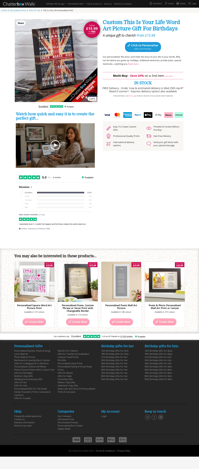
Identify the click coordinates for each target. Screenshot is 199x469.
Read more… (133, 63)
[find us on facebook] (154, 416)
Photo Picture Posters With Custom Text (34, 369)
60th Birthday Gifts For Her (114, 369)
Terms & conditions (105, 450)
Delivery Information (24, 422)
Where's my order (23, 425)
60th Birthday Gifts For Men (158, 369)
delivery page (132, 96)
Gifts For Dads (65, 376)
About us (108, 4)
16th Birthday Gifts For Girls (115, 350)
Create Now (34, 321)
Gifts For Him (20, 385)
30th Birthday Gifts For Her (114, 360)
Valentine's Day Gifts (68, 385)
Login (104, 416)
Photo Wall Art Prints (24, 357)
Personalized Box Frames (70, 425)
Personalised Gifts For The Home (30, 388)
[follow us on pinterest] (161, 416)
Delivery (122, 4)
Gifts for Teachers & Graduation (73, 353)
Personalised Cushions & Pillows (30, 366)
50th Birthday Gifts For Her (114, 366)
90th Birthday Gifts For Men (158, 379)
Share (21, 23)
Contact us (94, 4)
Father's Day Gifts (66, 382)
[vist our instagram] (148, 416)
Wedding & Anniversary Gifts (28, 379)
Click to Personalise (142, 46)
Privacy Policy (123, 450)
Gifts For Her (34, 10)
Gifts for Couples (22, 398)
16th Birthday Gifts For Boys (158, 350)
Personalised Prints (18, 10)
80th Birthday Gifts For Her (114, 376)
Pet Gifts (62, 360)
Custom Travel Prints (68, 357)
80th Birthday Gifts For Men (158, 376)
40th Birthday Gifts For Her (114, 363)
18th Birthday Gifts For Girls (115, 353)
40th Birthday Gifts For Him (158, 363)
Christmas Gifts (65, 379)
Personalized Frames (68, 422)
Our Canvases (64, 416)
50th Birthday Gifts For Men (158, 366)
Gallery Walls (64, 428)
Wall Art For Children (68, 350)
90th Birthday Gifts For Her (114, 379)
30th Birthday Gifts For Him (158, 360)
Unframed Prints (66, 419)
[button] (155, 3)
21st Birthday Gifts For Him (158, 357)
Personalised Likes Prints (70, 363)
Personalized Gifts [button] (75, 4)
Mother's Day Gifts (23, 376)
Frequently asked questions (27, 416)
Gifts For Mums (65, 372)
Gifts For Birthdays (23, 372)
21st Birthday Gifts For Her (114, 357)
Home (4, 10)
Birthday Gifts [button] (55, 4)
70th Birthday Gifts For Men (158, 372)
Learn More (168, 76)
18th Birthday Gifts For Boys (158, 353)
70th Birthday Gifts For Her (114, 372)
